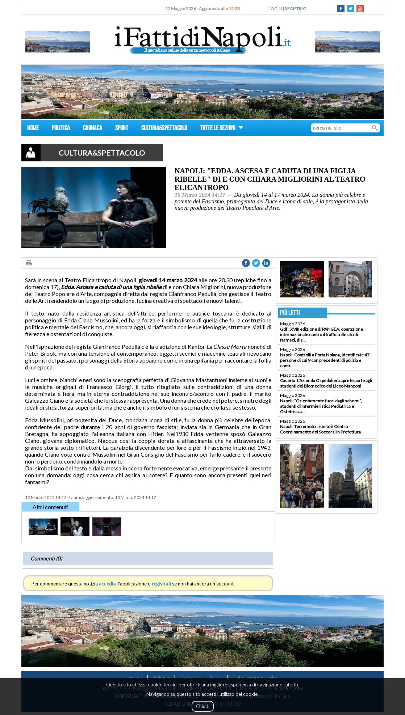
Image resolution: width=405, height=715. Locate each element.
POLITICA (61, 129)
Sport (216, 677)
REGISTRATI (296, 8)
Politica (161, 677)
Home (135, 677)
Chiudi (202, 706)
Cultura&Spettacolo (254, 677)
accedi (106, 584)
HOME (33, 129)
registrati (161, 584)
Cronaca (189, 677)
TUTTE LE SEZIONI (221, 129)
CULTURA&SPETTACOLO (164, 129)
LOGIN (275, 8)
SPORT (121, 129)
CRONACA (92, 129)
